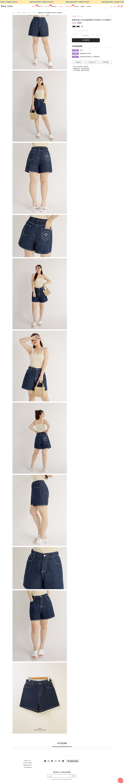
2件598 (79, 22)
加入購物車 (86, 40)
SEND (73, 776)
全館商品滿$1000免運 (85, 53)
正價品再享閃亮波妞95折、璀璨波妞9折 (89, 57)
